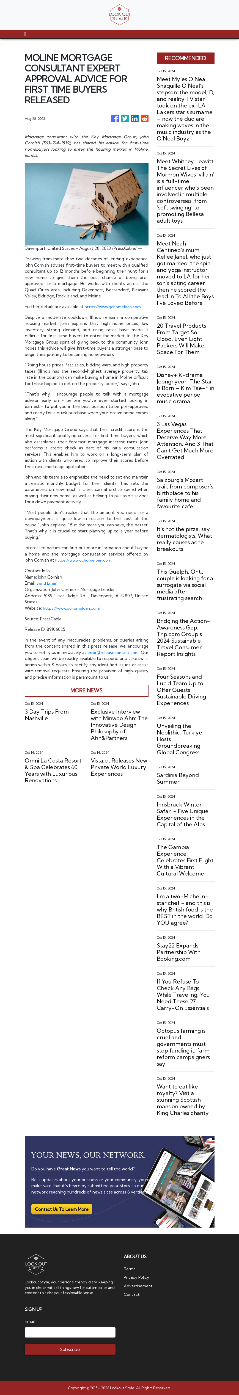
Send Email (47, 582)
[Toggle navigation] (25, 34)
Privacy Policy (137, 1277)
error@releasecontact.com (121, 651)
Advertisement (138, 1285)
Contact (132, 1294)
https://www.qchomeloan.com (114, 306)
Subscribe (70, 1349)
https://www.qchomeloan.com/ (73, 607)
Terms (130, 1268)
